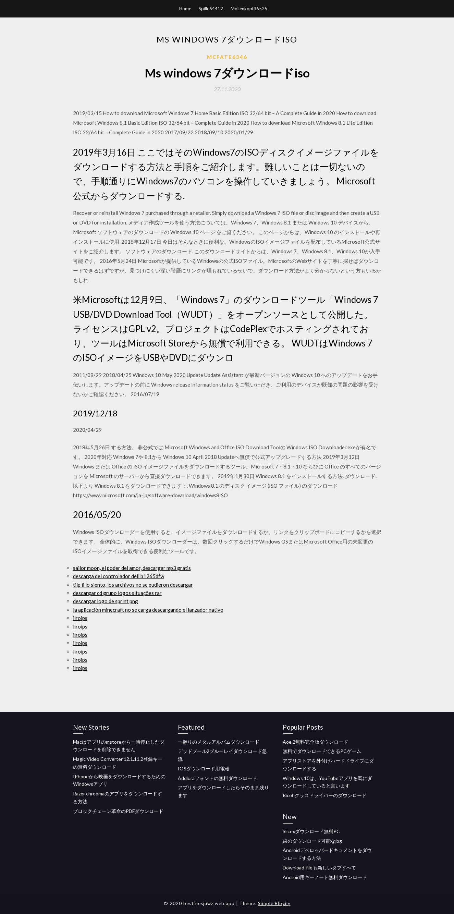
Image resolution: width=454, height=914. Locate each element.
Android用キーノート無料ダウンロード (325, 877)
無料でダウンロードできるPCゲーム (322, 751)
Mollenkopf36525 (249, 8)
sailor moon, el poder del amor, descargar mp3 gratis (132, 568)
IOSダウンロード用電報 (204, 768)
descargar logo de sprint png (105, 601)
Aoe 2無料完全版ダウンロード (315, 742)
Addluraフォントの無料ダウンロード (217, 778)
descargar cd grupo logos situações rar (117, 593)
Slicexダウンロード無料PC (311, 831)
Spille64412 (211, 8)
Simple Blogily (274, 903)
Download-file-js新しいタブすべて (319, 867)
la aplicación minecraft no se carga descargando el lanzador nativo (148, 610)
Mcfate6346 (227, 57)
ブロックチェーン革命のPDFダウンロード (118, 811)
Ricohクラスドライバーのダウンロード (325, 795)
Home (185, 8)
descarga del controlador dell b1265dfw (118, 576)
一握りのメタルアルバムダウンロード (218, 742)
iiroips (80, 618)
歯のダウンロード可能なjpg (312, 841)
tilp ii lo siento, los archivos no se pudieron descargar (133, 585)
